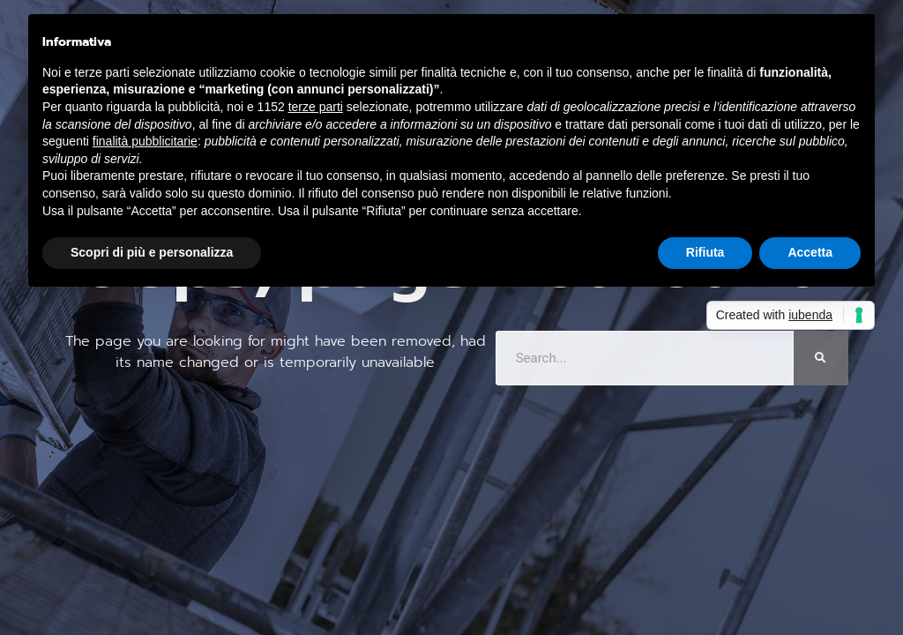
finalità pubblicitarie (145, 141)
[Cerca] (821, 358)
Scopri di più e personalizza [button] (152, 252)
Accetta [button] (809, 252)
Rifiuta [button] (705, 252)
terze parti (315, 107)
